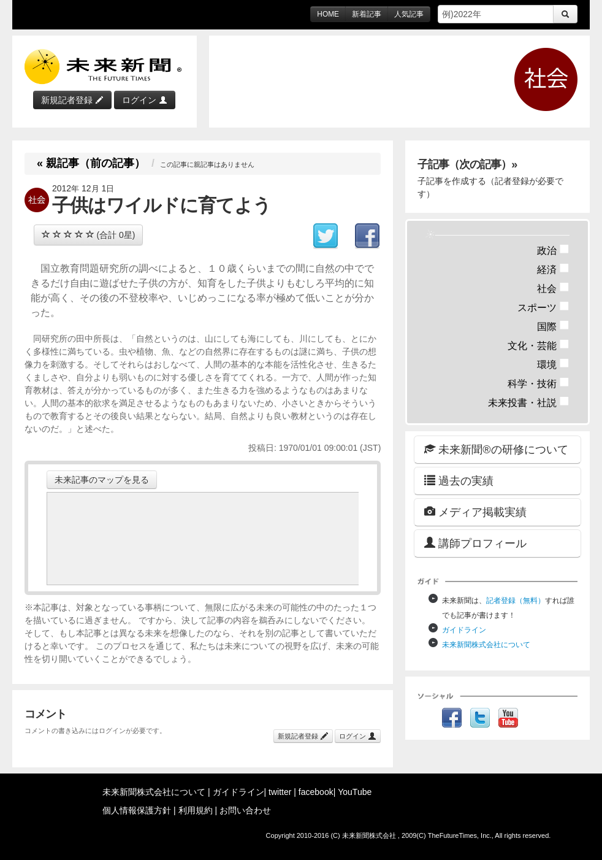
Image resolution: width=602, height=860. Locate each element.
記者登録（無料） (515, 600)
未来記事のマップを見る (102, 480)
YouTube (354, 792)
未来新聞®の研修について (496, 449)
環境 (553, 364)
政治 (553, 250)
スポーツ (543, 307)
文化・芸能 (539, 345)
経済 (553, 269)
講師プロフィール (475, 543)
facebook (316, 792)
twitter (280, 792)
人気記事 (409, 14)
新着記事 (366, 14)
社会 (553, 288)
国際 (553, 326)
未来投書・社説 (529, 402)
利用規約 (195, 810)
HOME (328, 14)
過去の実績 (458, 480)
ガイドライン (464, 630)
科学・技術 (539, 383)
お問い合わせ (245, 810)
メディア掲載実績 (475, 511)
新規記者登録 (72, 100)
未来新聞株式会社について (486, 644)
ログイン (144, 100)
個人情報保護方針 (136, 810)
